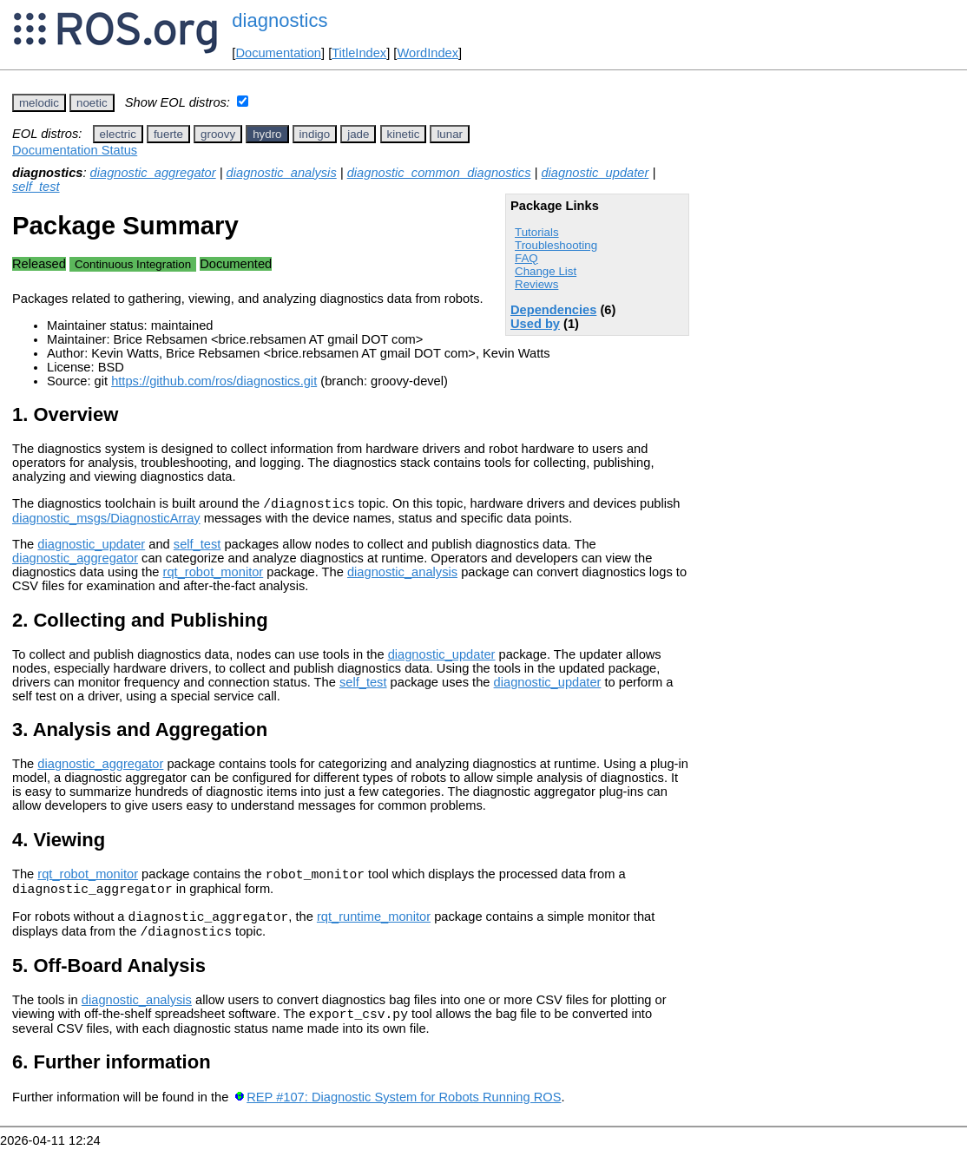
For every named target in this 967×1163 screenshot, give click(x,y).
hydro (267, 134)
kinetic (403, 134)
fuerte (168, 134)
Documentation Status (74, 150)
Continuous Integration (133, 264)
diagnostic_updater (594, 173)
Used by (535, 324)
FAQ (526, 258)
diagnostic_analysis (282, 173)
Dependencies (553, 310)
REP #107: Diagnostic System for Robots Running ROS (404, 1113)
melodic (39, 102)
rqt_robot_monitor (213, 575)
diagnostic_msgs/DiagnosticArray (106, 521)
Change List (545, 271)
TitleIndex (359, 53)
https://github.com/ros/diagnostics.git (214, 381)
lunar (450, 134)
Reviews (536, 284)
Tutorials (537, 232)
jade (358, 134)
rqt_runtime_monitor (374, 927)
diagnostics (279, 20)
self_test (36, 187)
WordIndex (427, 53)
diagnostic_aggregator (153, 173)
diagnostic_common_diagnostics (439, 173)
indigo (315, 134)
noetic (92, 102)
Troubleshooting (556, 245)
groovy (218, 134)
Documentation (278, 53)
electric (118, 134)
